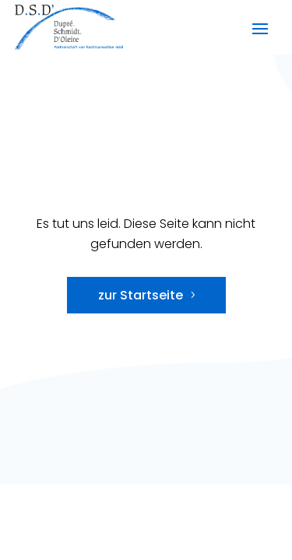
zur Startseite (140, 295)
